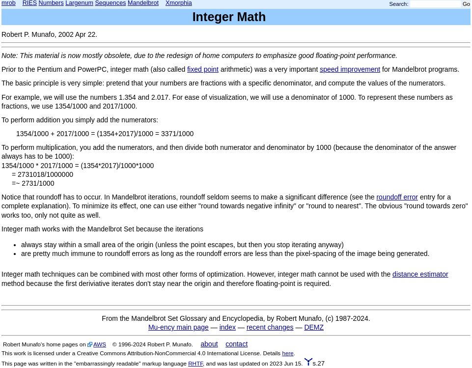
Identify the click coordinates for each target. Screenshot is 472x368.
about (209, 344)
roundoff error (397, 197)
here (287, 353)
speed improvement (350, 69)
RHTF (195, 363)
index (228, 327)
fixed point (203, 69)
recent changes (270, 327)
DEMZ (314, 327)
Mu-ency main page (178, 327)
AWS (99, 344)
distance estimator (420, 274)
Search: (399, 4)
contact (236, 344)
